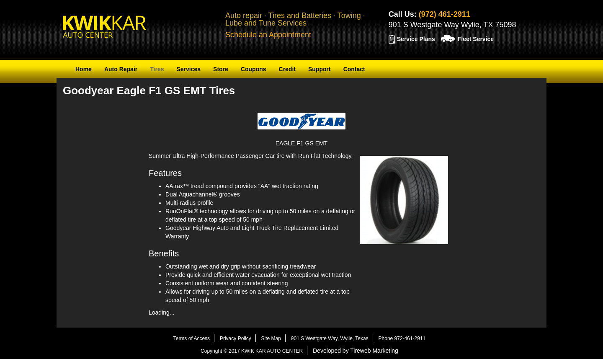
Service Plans (416, 39)
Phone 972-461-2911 (402, 338)
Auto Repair (120, 69)
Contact (354, 69)
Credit (287, 69)
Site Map (271, 338)
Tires (157, 69)
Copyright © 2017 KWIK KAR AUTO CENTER (252, 351)
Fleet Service (476, 39)
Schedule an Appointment (268, 35)
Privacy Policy (235, 338)
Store (220, 69)
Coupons (253, 69)
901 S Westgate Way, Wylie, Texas (329, 338)
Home (83, 69)
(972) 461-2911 (444, 14)
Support (319, 69)
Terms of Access (191, 338)
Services (188, 69)
